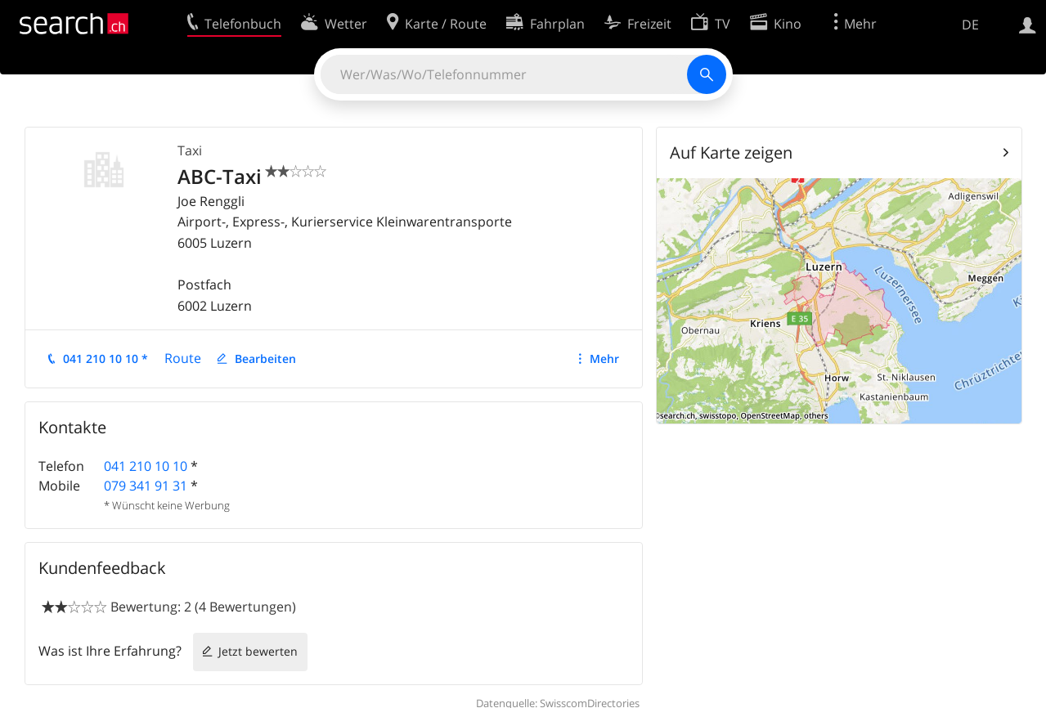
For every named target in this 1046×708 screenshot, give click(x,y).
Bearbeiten (265, 358)
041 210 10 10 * (105, 358)
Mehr (604, 358)
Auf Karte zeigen (731, 152)
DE (970, 25)
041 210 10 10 (145, 466)
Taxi (189, 150)
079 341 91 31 (145, 486)
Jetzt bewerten (258, 651)
